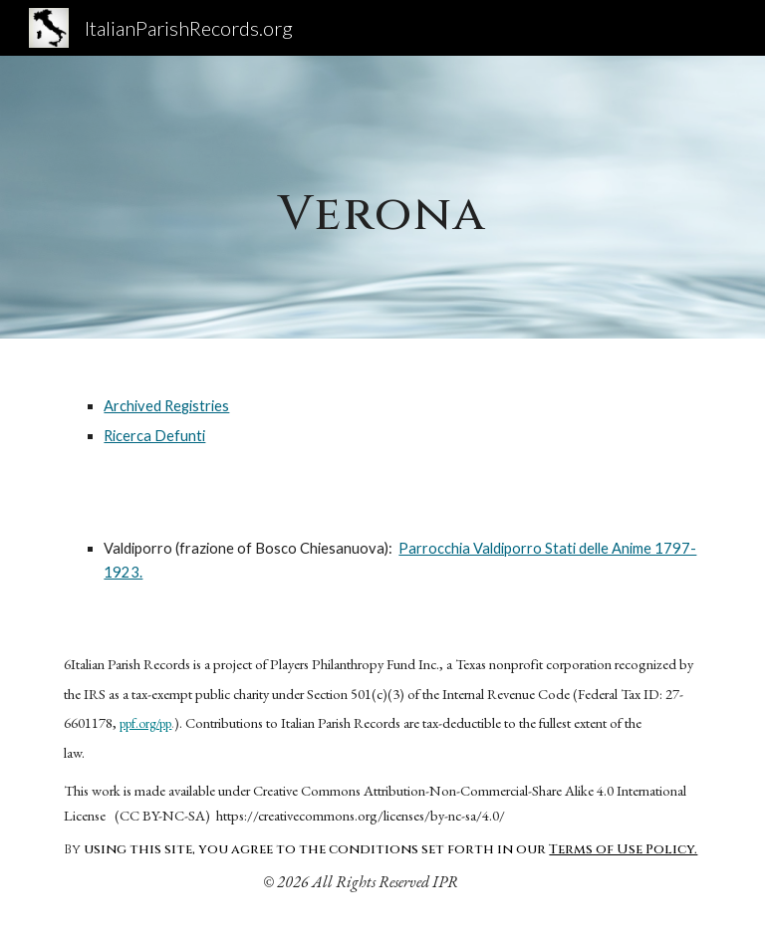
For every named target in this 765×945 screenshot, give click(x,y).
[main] (382, 196)
